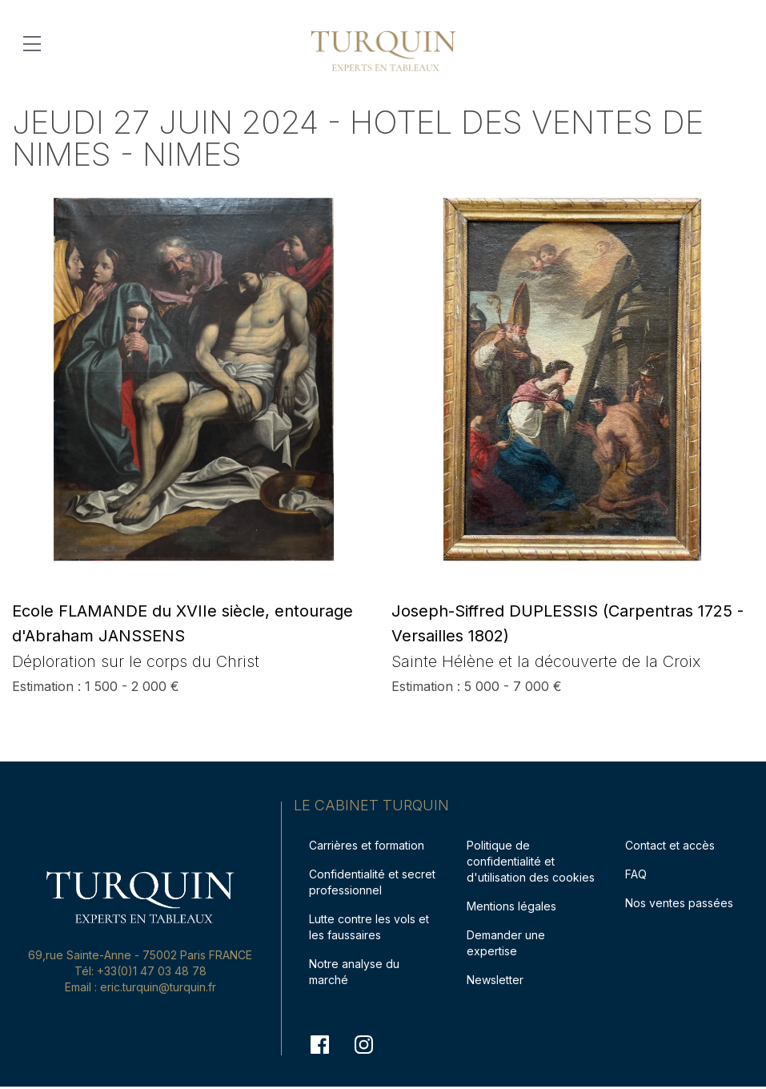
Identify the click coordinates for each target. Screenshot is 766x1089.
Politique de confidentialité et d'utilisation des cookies (531, 861)
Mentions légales (511, 906)
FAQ (636, 874)
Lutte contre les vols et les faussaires (369, 927)
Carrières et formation (366, 845)
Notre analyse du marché (354, 972)
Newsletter (495, 980)
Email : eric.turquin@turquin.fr (140, 987)
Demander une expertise (506, 943)
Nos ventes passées (679, 903)
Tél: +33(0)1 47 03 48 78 (140, 971)
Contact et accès (670, 845)
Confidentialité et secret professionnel (372, 882)
